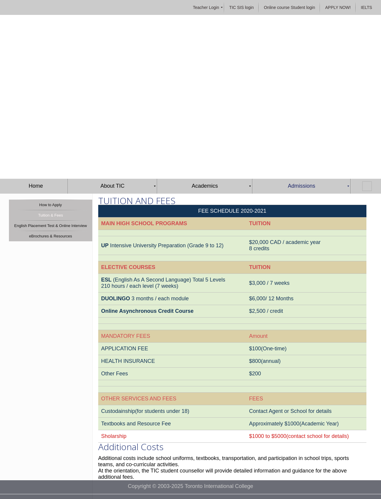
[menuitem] (206, 7)
